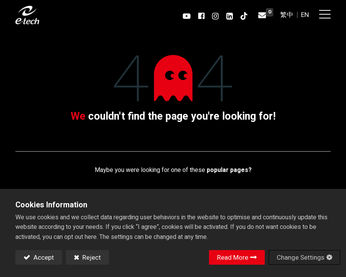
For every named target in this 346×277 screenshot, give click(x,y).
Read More (232, 257)
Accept (43, 257)
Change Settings (300, 257)
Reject (91, 257)
